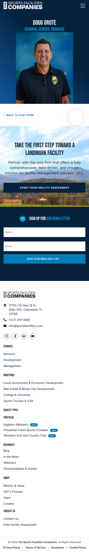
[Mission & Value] (14, 485)
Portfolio (9, 417)
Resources (9, 445)
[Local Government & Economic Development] (44, 383)
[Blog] (20, 451)
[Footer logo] (19, 295)
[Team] (14, 497)
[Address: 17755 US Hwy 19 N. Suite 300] (23, 309)
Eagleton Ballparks (16, 424)
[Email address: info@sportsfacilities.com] (23, 326)
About (7, 478)
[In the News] (20, 457)
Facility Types (11, 410)
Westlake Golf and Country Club (25, 435)
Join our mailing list (43, 258)
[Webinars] (20, 463)
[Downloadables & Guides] (20, 469)
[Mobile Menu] (82, 6)
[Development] (12, 360)
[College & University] (44, 395)
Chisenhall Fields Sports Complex (26, 430)
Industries (9, 375)
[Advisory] (12, 354)
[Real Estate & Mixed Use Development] (44, 389)
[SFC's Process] (14, 491)
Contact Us (9, 511)
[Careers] (14, 503)
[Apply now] (44, 188)
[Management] (12, 366)
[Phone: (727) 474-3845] (23, 320)
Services (8, 346)
